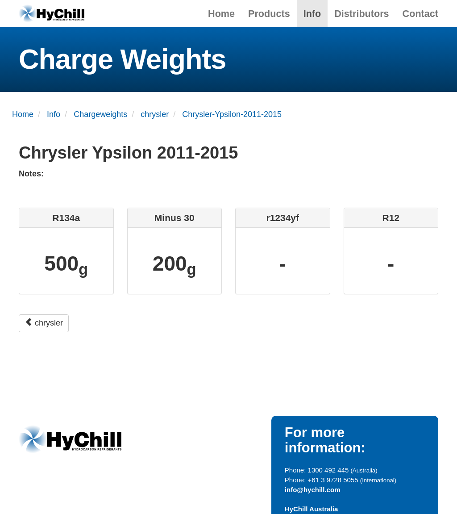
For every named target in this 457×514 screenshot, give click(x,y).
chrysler (44, 322)
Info (312, 13)
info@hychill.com (313, 489)
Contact (420, 13)
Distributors (361, 13)
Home (221, 13)
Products (269, 13)
